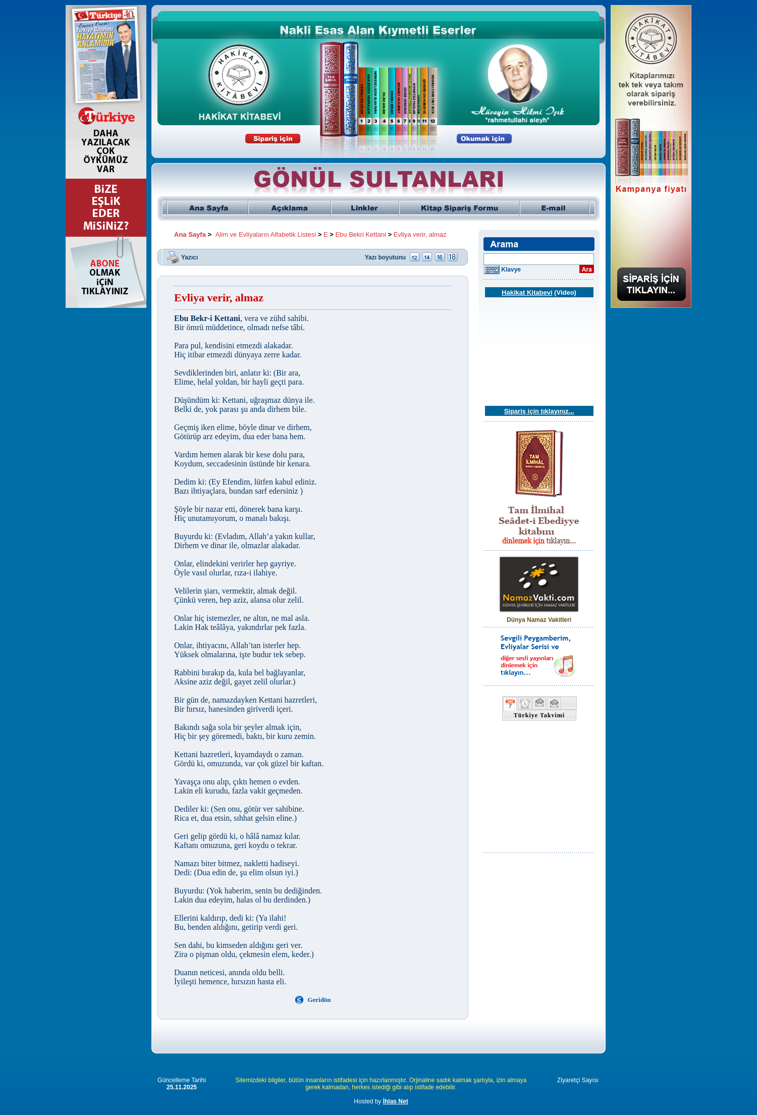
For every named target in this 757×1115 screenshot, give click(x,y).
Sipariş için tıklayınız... (539, 411)
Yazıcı (189, 256)
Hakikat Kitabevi (527, 292)
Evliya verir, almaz (420, 234)
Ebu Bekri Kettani (360, 234)
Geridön (319, 999)
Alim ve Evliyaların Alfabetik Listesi (265, 234)
